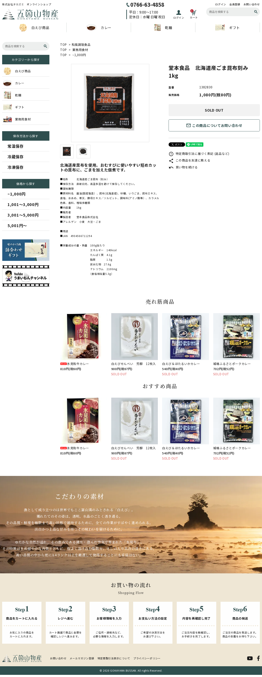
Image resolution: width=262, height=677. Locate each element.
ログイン (220, 4)
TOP (63, 44)
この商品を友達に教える (189, 160)
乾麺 (163, 27)
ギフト (227, 27)
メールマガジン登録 (82, 658)
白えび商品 (34, 27)
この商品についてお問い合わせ (214, 125)
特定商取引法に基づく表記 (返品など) (199, 153)
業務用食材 (80, 50)
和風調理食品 (81, 44)
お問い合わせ (252, 4)
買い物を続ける (183, 167)
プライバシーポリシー (147, 658)
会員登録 (234, 4)
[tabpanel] (110, 103)
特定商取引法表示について (113, 658)
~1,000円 (79, 55)
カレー (98, 27)
